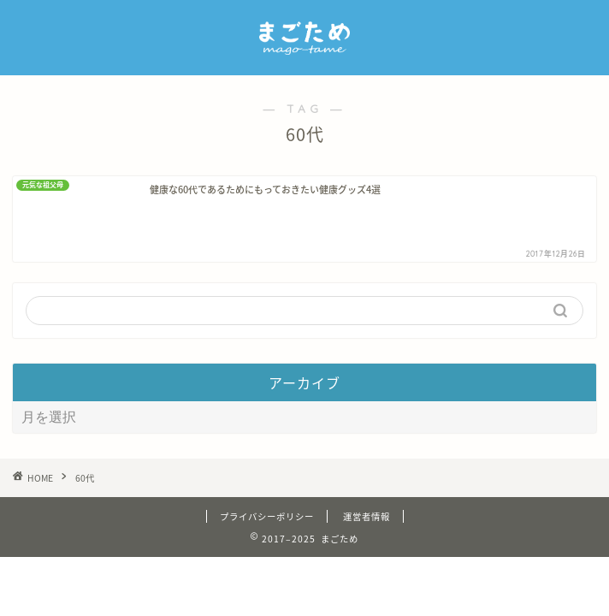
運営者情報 (366, 559)
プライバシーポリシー (267, 559)
